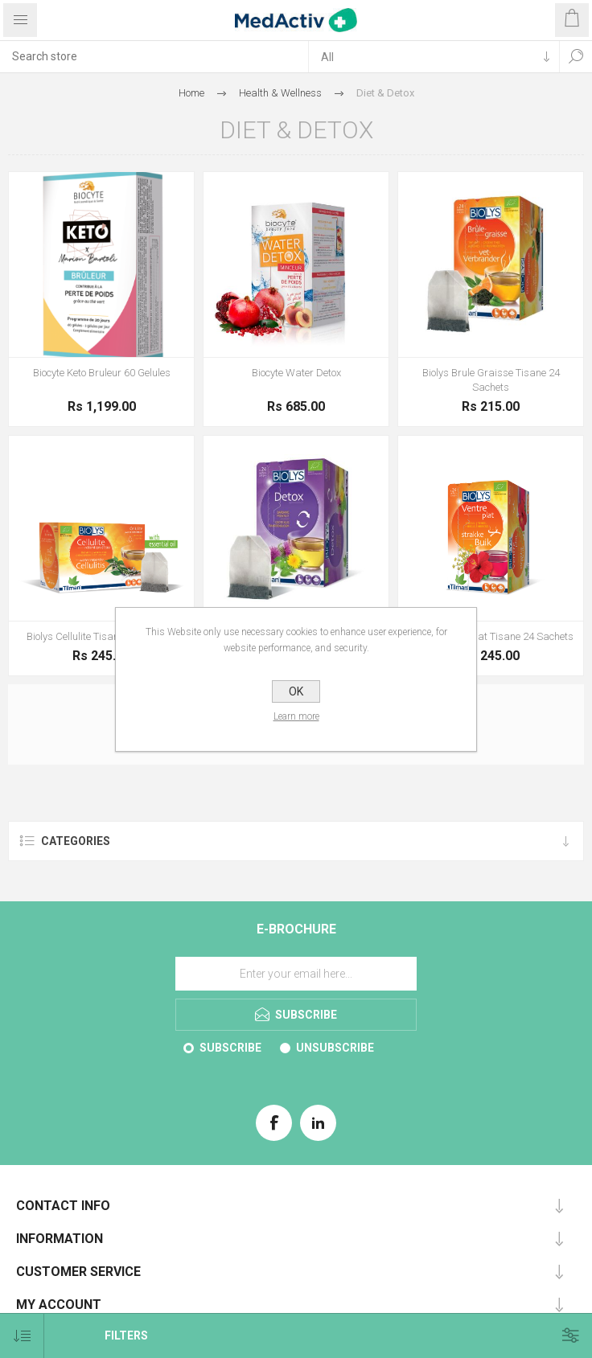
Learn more (296, 716)
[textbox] (154, 56)
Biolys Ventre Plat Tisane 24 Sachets (491, 636)
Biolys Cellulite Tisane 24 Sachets (102, 636)
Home (191, 93)
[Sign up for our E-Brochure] (296, 974)
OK (296, 691)
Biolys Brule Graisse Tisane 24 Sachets (491, 380)
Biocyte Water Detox (296, 373)
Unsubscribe (335, 1047)
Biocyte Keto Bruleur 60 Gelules (102, 373)
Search (576, 56)
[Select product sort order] (22, 1336)
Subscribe (230, 1047)
